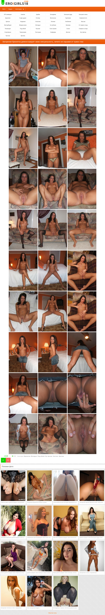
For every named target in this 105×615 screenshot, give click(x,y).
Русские (38, 28)
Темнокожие (23, 32)
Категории (18, 9)
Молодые (37, 25)
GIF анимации (8, 14)
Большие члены (83, 14)
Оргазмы (68, 25)
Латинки (53, 21)
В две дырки (23, 18)
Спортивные (8, 32)
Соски (68, 28)
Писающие (8, 28)
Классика (37, 21)
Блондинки (53, 14)
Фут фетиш (83, 32)
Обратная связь (52, 613)
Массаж (83, 21)
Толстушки (38, 32)
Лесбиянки (68, 21)
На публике (53, 25)
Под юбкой (23, 28)
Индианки (22, 21)
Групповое (68, 18)
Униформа (53, 32)
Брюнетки (7, 18)
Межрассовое (23, 25)
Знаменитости (83, 18)
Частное (8, 35)
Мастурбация (7, 25)
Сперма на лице (83, 28)
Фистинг (68, 32)
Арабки (38, 14)
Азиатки (23, 14)
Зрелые (8, 21)
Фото (3, 9)
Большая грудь (68, 14)
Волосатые (53, 18)
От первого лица (83, 25)
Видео (10, 9)
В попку (38, 18)
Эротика (23, 35)
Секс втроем (53, 28)
